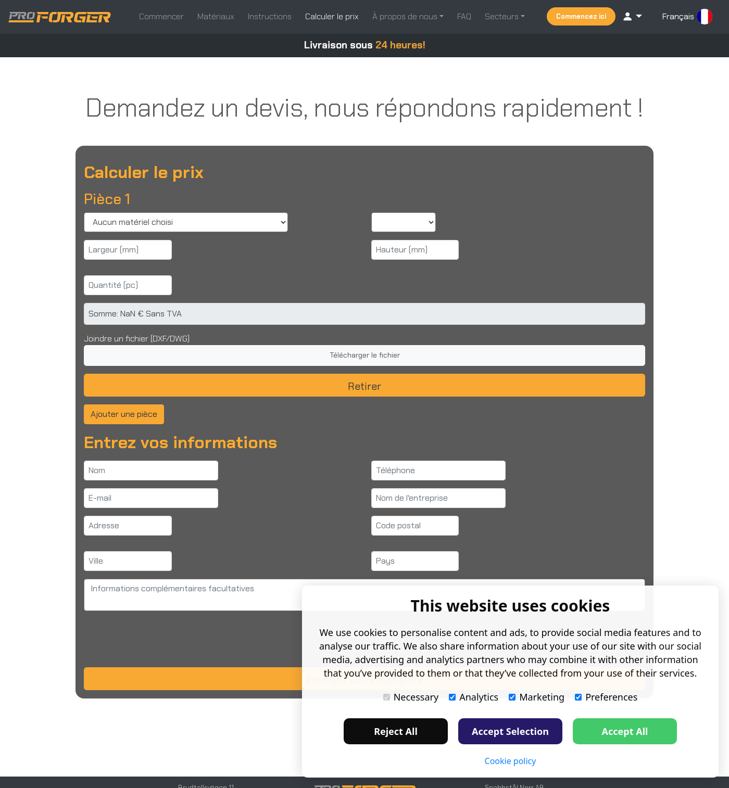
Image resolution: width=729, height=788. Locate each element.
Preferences (606, 697)
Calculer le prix (332, 16)
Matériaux (215, 16)
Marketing (536, 697)
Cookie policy (510, 761)
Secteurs (503, 16)
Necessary (411, 697)
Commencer (161, 16)
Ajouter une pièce (124, 414)
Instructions (270, 16)
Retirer (364, 386)
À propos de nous (405, 16)
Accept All (625, 731)
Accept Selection (510, 731)
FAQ (464, 16)
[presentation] (163, 639)
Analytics (473, 697)
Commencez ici (581, 16)
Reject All (396, 731)
